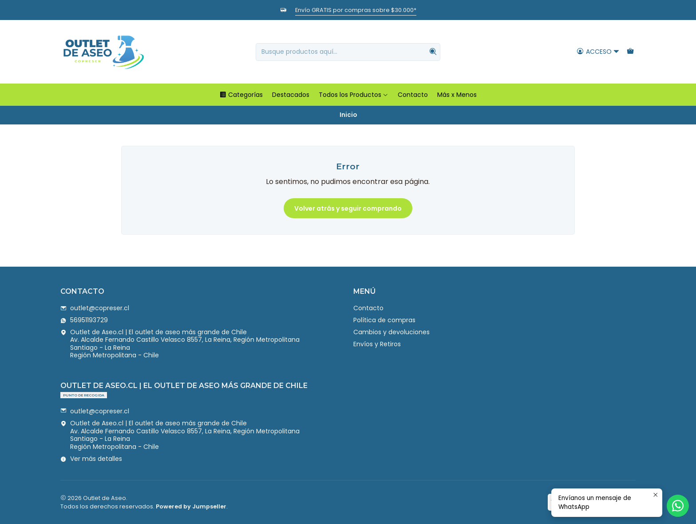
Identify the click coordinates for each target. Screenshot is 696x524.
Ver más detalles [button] (91, 458)
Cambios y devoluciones (391, 332)
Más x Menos (457, 94)
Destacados (290, 94)
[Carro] (630, 51)
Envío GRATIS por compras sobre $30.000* (355, 10)
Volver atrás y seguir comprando (348, 208)
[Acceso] (598, 51)
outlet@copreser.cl (94, 308)
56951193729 (84, 320)
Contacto (413, 94)
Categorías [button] (241, 94)
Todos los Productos (353, 94)
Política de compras (384, 320)
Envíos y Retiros (377, 344)
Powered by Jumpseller (191, 506)
